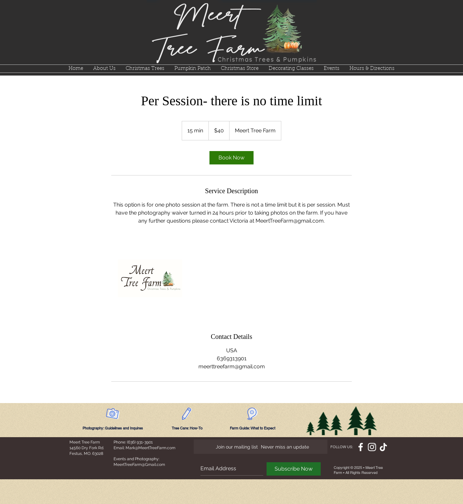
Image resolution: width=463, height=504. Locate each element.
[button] (145, 69)
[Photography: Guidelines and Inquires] (112, 428)
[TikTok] (383, 447)
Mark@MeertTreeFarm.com (150, 448)
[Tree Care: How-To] (187, 428)
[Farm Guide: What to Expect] (252, 428)
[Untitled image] (150, 278)
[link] (231, 157)
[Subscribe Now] (294, 469)
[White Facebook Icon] (360, 447)
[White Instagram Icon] (371, 447)
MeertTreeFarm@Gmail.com (139, 464)
